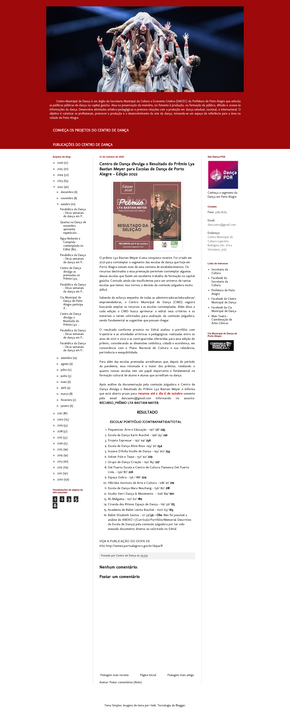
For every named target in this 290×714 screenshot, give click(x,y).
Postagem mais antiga (181, 675)
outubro (66, 204)
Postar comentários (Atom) (126, 682)
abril (64, 388)
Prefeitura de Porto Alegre (223, 292)
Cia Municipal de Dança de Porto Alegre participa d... (71, 303)
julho (64, 370)
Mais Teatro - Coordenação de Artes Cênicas (221, 319)
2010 (60, 479)
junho (64, 376)
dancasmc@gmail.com (136, 398)
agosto (65, 364)
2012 (60, 467)
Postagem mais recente (114, 675)
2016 (60, 443)
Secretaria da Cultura (219, 271)
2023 (60, 181)
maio (64, 382)
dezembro (67, 192)
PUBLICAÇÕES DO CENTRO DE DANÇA (83, 145)
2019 (60, 425)
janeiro (65, 406)
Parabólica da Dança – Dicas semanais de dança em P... (73, 212)
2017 (60, 437)
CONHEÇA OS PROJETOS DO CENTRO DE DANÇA (91, 130)
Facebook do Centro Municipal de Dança (223, 300)
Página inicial (148, 675)
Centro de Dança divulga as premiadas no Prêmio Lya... (70, 273)
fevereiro (67, 400)
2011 (60, 473)
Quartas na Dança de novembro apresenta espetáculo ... (73, 227)
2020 (60, 419)
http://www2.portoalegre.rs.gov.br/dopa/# (134, 546)
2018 (60, 431)
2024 (60, 175)
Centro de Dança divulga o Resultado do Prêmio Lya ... (70, 319)
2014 (60, 455)
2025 (60, 169)
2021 (60, 413)
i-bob (153, 705)
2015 (60, 449)
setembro (67, 358)
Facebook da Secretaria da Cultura (219, 281)
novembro (67, 198)
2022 (60, 187)
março (65, 394)
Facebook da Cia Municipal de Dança (223, 309)
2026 (60, 163)
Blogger (180, 705)
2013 (60, 461)
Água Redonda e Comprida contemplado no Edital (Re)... (71, 244)
